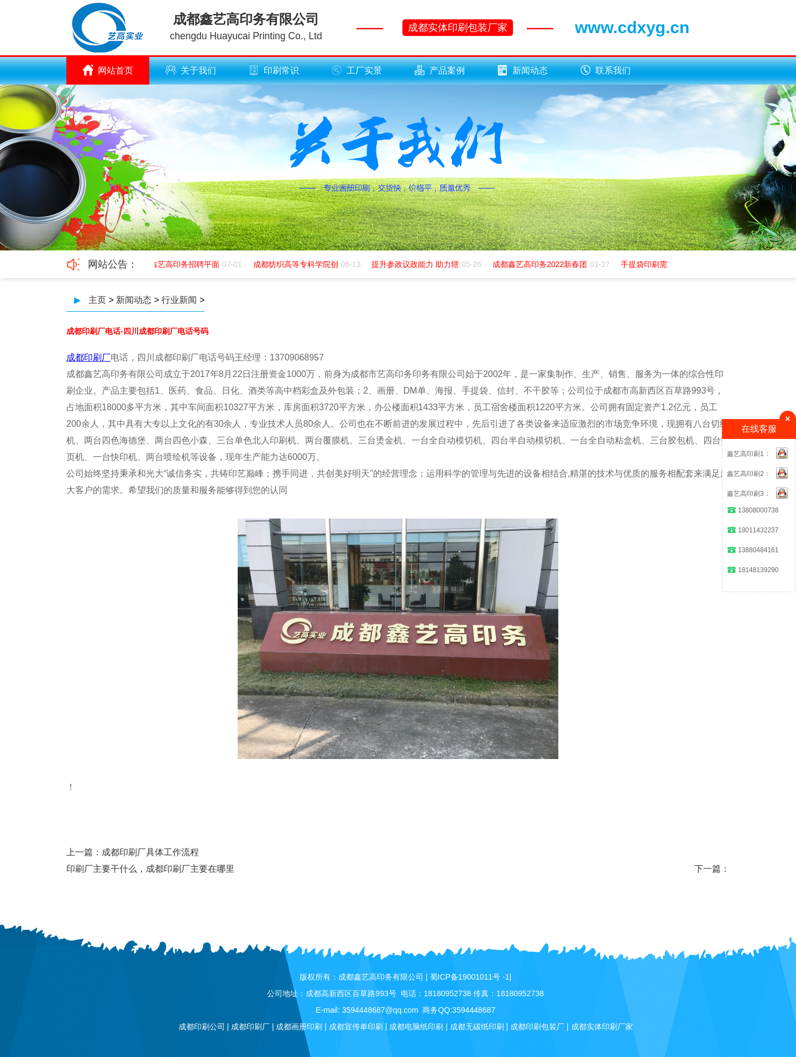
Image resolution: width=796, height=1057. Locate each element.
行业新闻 (179, 300)
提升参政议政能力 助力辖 (416, 264)
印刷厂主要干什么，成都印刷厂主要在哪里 (150, 868)
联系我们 (605, 70)
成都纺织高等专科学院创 (296, 264)
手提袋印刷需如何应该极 (664, 264)
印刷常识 (273, 70)
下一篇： (712, 868)
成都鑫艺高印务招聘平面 (178, 264)
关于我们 (190, 70)
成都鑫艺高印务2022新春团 (541, 264)
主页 (97, 300)
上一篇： (84, 852)
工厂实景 (356, 70)
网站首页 (107, 70)
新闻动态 (522, 70)
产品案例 (439, 70)
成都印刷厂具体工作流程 (150, 852)
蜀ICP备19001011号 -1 (470, 976)
